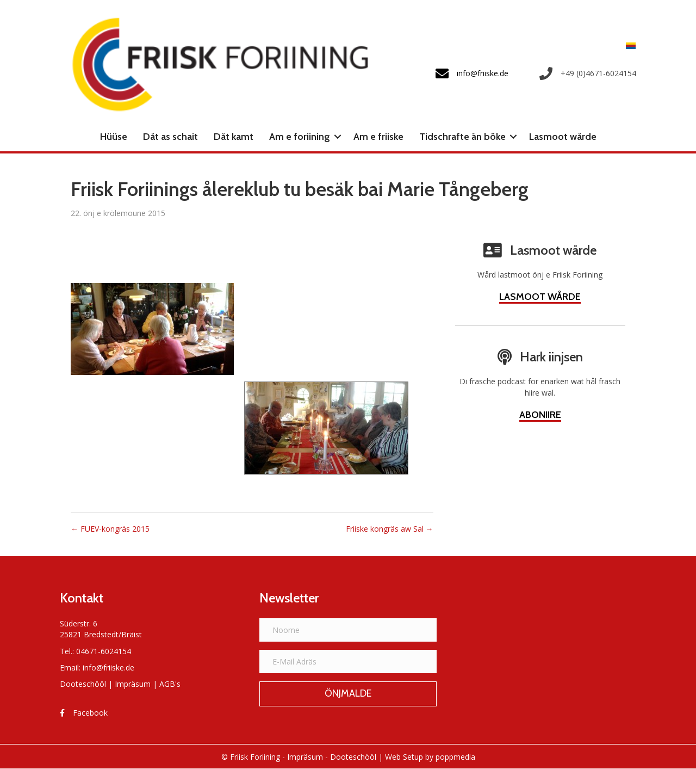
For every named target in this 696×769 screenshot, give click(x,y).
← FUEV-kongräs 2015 (110, 529)
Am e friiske (378, 137)
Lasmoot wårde (562, 137)
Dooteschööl (83, 684)
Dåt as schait (170, 137)
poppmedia (455, 757)
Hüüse (113, 137)
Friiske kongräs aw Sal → (389, 529)
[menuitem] (628, 45)
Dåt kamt (233, 137)
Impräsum (133, 684)
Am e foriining (299, 137)
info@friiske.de (108, 667)
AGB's (170, 684)
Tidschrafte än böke (462, 137)
